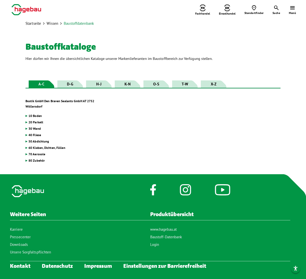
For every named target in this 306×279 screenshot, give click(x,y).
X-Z (213, 84)
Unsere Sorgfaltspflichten (30, 252)
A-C (41, 84)
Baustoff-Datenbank (166, 236)
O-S (156, 84)
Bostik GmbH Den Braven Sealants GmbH (60, 103)
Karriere (16, 229)
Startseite (33, 23)
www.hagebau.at (163, 229)
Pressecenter (20, 236)
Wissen (52, 23)
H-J (98, 84)
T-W (185, 84)
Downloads (19, 244)
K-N (127, 84)
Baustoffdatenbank (79, 23)
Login (154, 244)
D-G (70, 84)
